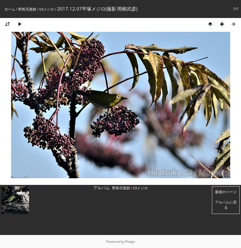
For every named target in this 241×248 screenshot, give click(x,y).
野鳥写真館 (27, 9)
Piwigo (130, 241)
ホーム (9, 9)
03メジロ (46, 9)
